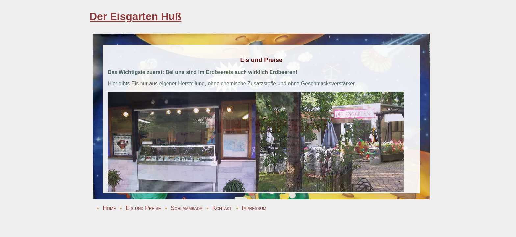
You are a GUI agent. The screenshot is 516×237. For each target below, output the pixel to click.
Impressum (254, 208)
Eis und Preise (143, 208)
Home (109, 208)
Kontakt (222, 208)
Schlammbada (186, 208)
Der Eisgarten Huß (135, 16)
